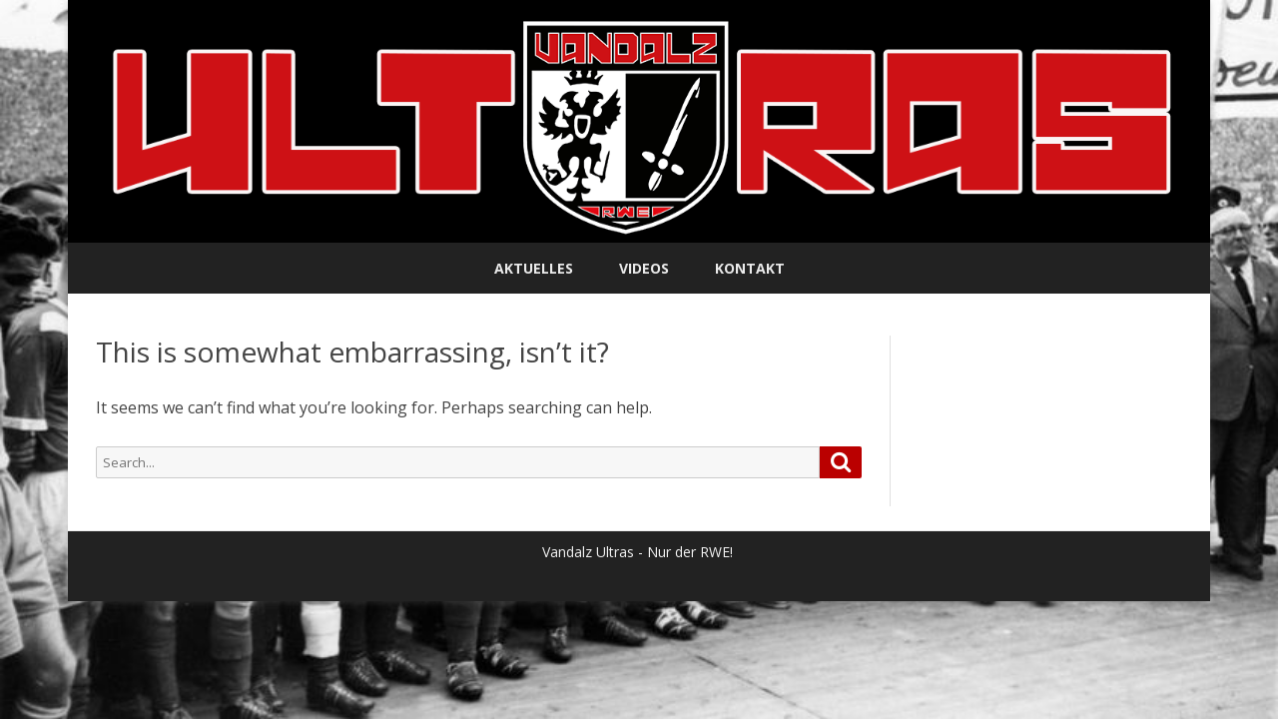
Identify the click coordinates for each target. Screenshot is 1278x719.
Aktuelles (533, 268)
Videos (644, 268)
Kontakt (750, 268)
